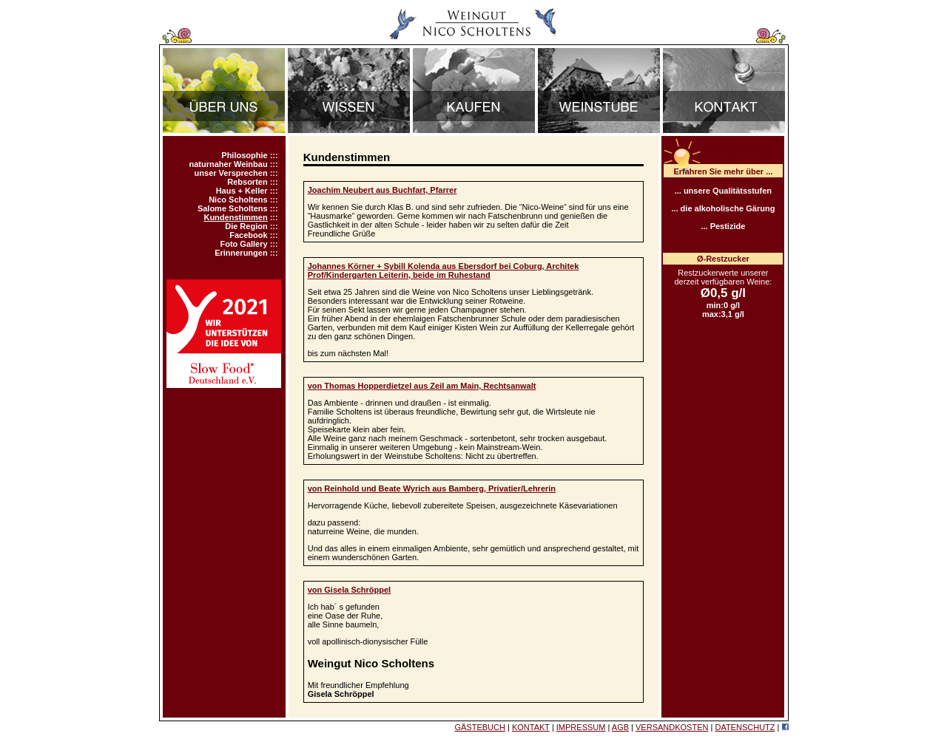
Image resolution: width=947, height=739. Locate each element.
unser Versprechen (231, 172)
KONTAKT (531, 727)
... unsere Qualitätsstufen (723, 190)
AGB (620, 727)
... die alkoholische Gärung (723, 208)
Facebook (248, 235)
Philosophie (244, 155)
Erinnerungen (241, 252)
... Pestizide (723, 226)
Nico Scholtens (238, 199)
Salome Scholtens (233, 208)
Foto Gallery (243, 243)
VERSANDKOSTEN (672, 727)
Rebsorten (247, 181)
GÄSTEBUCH (479, 727)
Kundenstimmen (235, 217)
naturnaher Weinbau (228, 164)
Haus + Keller (242, 190)
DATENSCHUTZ (745, 727)
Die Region (246, 226)
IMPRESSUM (581, 727)
